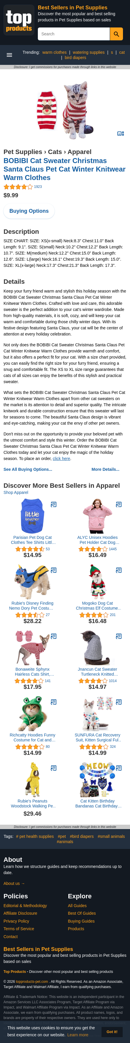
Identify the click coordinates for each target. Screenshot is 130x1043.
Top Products (15, 972)
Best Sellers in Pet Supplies (72, 8)
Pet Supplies (23, 151)
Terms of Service (19, 928)
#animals (65, 841)
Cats (55, 151)
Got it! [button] (112, 1032)
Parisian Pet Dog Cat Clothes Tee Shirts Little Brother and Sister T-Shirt (32, 540)
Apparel (79, 151)
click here (61, 458)
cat (122, 52)
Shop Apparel (16, 492)
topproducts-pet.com (32, 982)
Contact (11, 936)
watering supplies (88, 52)
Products (76, 928)
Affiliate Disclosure (20, 913)
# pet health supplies (35, 836)
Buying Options (29, 211)
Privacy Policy (16, 921)
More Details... (105, 469)
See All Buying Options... (28, 469)
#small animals (111, 836)
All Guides (77, 905)
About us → (14, 883)
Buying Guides (81, 921)
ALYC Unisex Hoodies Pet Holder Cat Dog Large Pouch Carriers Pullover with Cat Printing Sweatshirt (97, 540)
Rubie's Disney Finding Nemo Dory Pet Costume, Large (32, 606)
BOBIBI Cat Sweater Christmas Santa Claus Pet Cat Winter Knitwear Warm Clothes (65, 169)
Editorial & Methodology (25, 905)
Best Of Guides (82, 913)
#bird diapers (82, 836)
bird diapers (75, 57)
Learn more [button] (78, 1034)
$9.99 (11, 195)
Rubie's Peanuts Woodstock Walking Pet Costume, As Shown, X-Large (32, 804)
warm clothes (54, 52)
